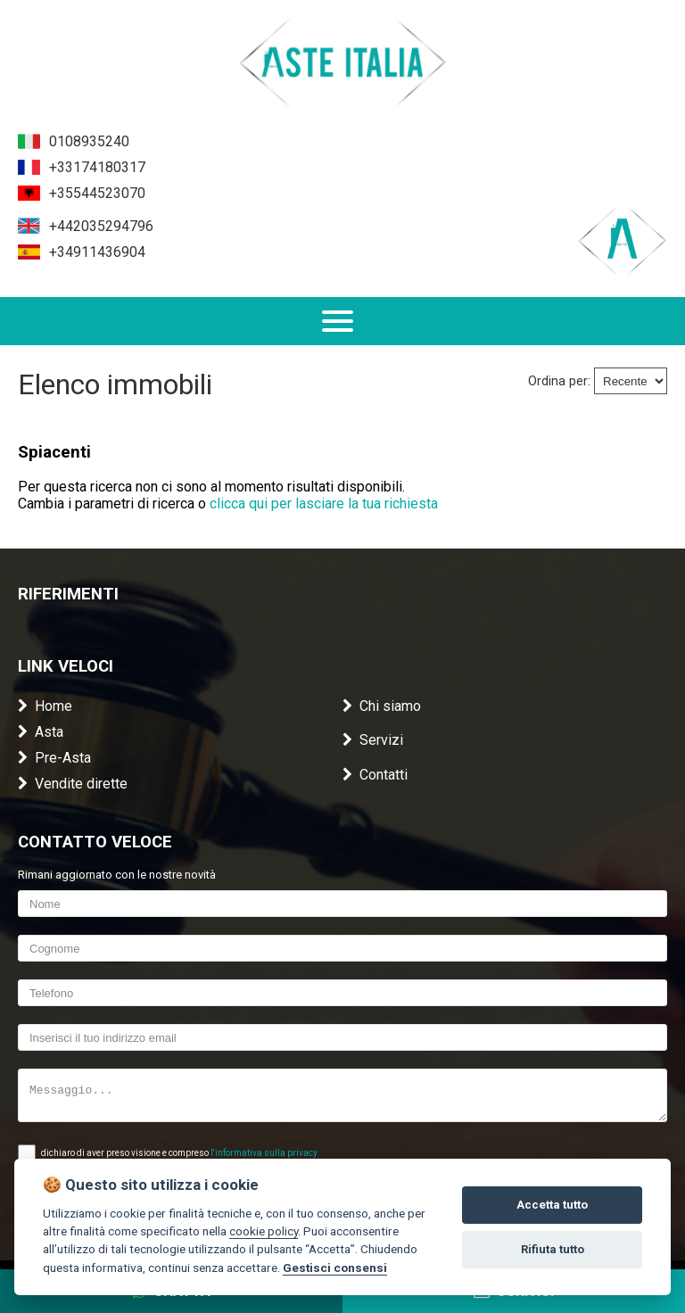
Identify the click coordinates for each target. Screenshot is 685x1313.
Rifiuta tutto (552, 1249)
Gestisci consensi (335, 1267)
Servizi (372, 739)
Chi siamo (381, 706)
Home (45, 706)
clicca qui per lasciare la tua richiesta (324, 503)
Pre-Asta (54, 757)
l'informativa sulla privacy (264, 1153)
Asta (40, 731)
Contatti (375, 774)
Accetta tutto (552, 1204)
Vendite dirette (73, 783)
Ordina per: (559, 381)
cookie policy (263, 1231)
